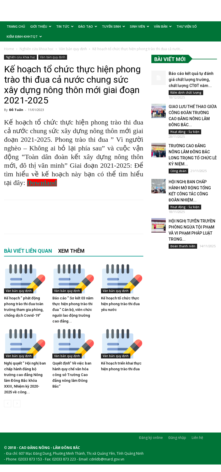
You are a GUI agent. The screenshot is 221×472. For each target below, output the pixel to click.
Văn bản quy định (73, 48)
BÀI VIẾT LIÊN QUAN (28, 251)
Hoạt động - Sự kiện (184, 132)
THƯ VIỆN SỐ (186, 26)
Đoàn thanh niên (182, 246)
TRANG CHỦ (16, 26)
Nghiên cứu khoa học (37, 48)
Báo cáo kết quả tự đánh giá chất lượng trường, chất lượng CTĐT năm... (190, 79)
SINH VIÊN (139, 26)
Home (9, 48)
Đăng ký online (151, 437)
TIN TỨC (65, 26)
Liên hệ (197, 437)
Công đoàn (178, 171)
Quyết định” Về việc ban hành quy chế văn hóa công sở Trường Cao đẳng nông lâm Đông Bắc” (71, 374)
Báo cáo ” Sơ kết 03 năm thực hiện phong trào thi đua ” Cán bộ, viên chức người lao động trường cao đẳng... (72, 309)
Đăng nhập (177, 437)
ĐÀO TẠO (87, 26)
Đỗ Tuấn (16, 109)
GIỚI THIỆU (41, 26)
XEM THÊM (71, 251)
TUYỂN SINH (113, 26)
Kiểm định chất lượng (185, 92)
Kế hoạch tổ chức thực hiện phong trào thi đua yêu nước (120, 304)
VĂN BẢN (163, 26)
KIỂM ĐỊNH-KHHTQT (24, 36)
